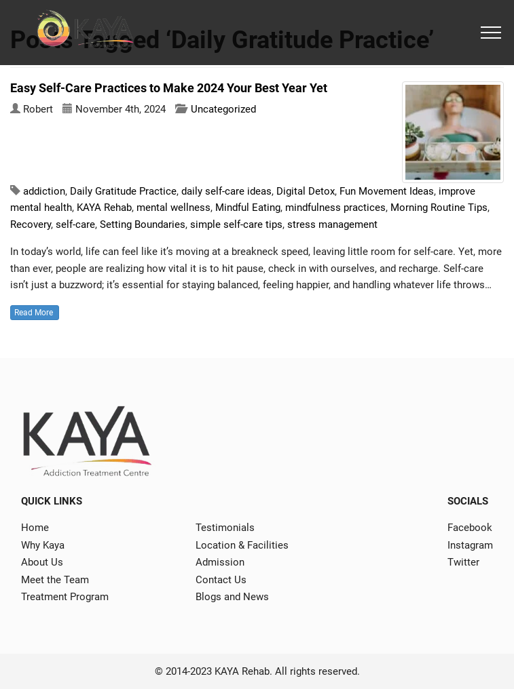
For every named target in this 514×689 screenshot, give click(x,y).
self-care (75, 224)
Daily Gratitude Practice (123, 191)
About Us (42, 562)
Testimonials (225, 527)
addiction (44, 191)
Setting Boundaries (142, 224)
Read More (34, 312)
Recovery (30, 224)
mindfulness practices (335, 207)
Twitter (463, 562)
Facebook (469, 527)
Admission (220, 562)
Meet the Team (55, 580)
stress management (332, 224)
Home (35, 527)
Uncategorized (223, 109)
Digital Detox (305, 191)
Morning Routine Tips (439, 207)
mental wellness (173, 207)
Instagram (470, 545)
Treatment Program (65, 597)
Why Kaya (43, 545)
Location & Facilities (242, 545)
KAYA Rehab (104, 207)
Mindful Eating (247, 207)
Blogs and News (232, 597)
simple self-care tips (236, 224)
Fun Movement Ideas (386, 191)
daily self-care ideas (226, 191)
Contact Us (221, 580)
